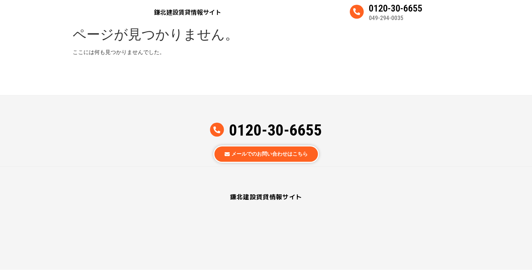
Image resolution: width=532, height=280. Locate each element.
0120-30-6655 (395, 11)
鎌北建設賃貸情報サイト (187, 14)
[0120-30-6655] (356, 14)
